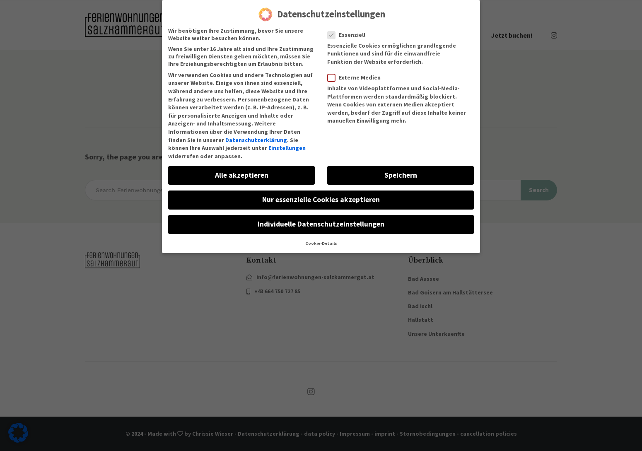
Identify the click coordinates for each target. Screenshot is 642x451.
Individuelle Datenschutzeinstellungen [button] (321, 217)
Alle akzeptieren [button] (241, 169)
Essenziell (349, 28)
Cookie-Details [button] (321, 237)
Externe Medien (356, 71)
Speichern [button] (400, 169)
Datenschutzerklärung (256, 133)
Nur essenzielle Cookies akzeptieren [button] (321, 193)
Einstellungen (287, 141)
